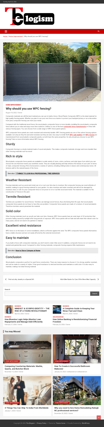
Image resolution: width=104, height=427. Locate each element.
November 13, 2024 (11, 372)
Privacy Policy (41, 423)
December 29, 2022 (60, 413)
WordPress (86, 423)
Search (94, 294)
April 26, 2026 (19, 314)
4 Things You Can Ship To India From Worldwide (26, 408)
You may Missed (12, 331)
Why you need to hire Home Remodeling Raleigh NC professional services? (76, 409)
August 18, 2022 (11, 113)
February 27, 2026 (11, 324)
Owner (20, 113)
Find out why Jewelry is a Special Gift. (21, 279)
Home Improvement (13, 105)
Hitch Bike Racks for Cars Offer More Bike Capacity (78, 279)
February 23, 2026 (59, 324)
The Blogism (30, 423)
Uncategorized (58, 317)
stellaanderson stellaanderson (77, 372)
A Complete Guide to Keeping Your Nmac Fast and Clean (79, 309)
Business (18, 306)
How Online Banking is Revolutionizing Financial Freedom (75, 320)
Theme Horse (60, 423)
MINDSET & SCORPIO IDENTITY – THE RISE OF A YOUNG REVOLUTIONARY (32, 309)
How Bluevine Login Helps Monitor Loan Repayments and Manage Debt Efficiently (24, 320)
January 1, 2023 (10, 411)
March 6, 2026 (67, 314)
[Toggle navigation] (6, 31)
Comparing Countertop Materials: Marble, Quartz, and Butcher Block (24, 367)
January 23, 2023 (60, 372)
